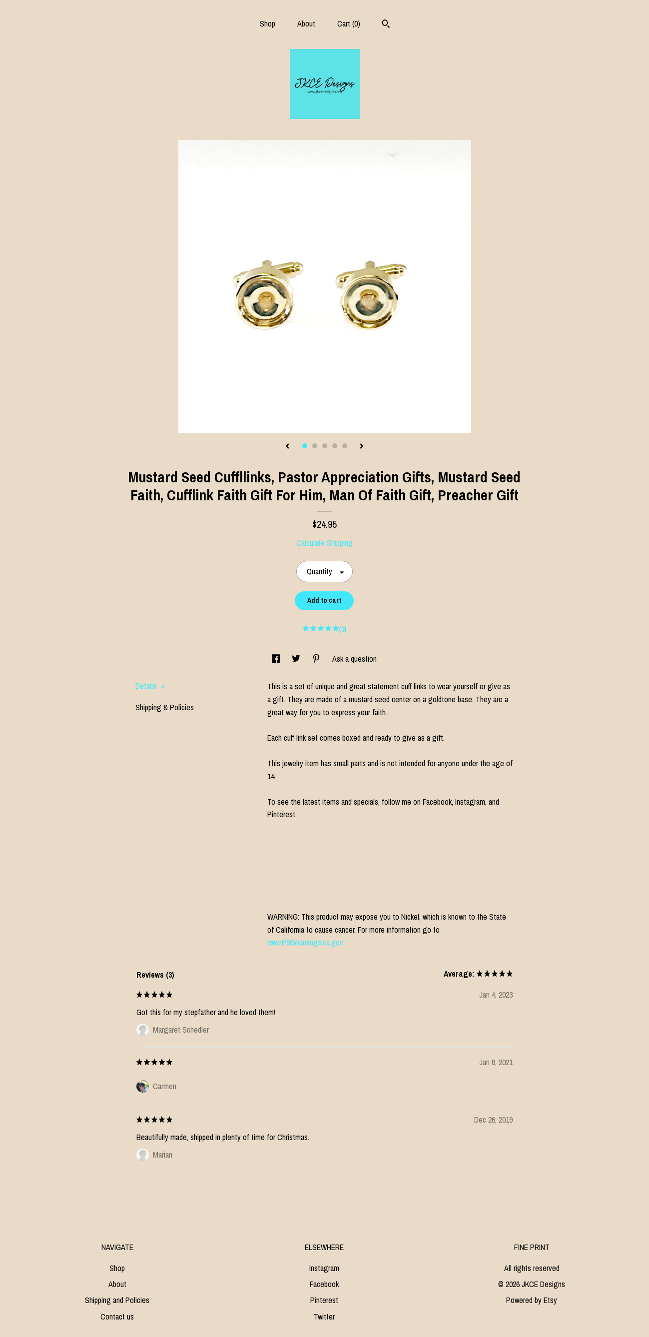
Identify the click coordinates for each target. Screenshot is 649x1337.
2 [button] (314, 445)
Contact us (117, 1316)
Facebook (324, 1284)
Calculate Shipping (324, 542)
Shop (267, 23)
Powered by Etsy (531, 1300)
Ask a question (354, 658)
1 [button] (304, 445)
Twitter (324, 1316)
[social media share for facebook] (277, 658)
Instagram (324, 1268)
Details (150, 685)
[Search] (386, 24)
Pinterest (324, 1300)
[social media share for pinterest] (317, 658)
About (306, 23)
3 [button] (324, 445)
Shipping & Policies (164, 707)
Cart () (348, 23)
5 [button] (344, 445)
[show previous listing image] (287, 446)
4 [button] (334, 445)
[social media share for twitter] (297, 658)
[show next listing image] (361, 446)
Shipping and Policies (117, 1300)
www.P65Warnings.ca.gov (305, 942)
